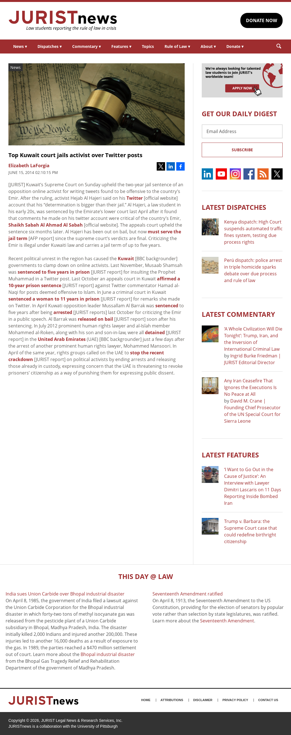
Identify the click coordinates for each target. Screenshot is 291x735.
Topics (148, 46)
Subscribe (242, 149)
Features (121, 46)
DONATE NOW (261, 20)
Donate (234, 46)
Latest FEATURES (230, 454)
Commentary (86, 46)
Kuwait (126, 258)
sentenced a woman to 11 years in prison (54, 299)
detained (155, 332)
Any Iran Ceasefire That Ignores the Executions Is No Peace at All (250, 387)
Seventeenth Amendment (227, 621)
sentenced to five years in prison (54, 272)
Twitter (134, 198)
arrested (62, 312)
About (208, 46)
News (20, 46)
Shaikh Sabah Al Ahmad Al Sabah (45, 225)
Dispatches (49, 46)
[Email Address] (242, 131)
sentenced (166, 306)
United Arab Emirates (62, 339)
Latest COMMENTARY (238, 314)
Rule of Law (177, 46)
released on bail (95, 319)
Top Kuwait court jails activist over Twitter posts (75, 155)
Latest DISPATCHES (234, 207)
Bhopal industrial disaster (108, 654)
